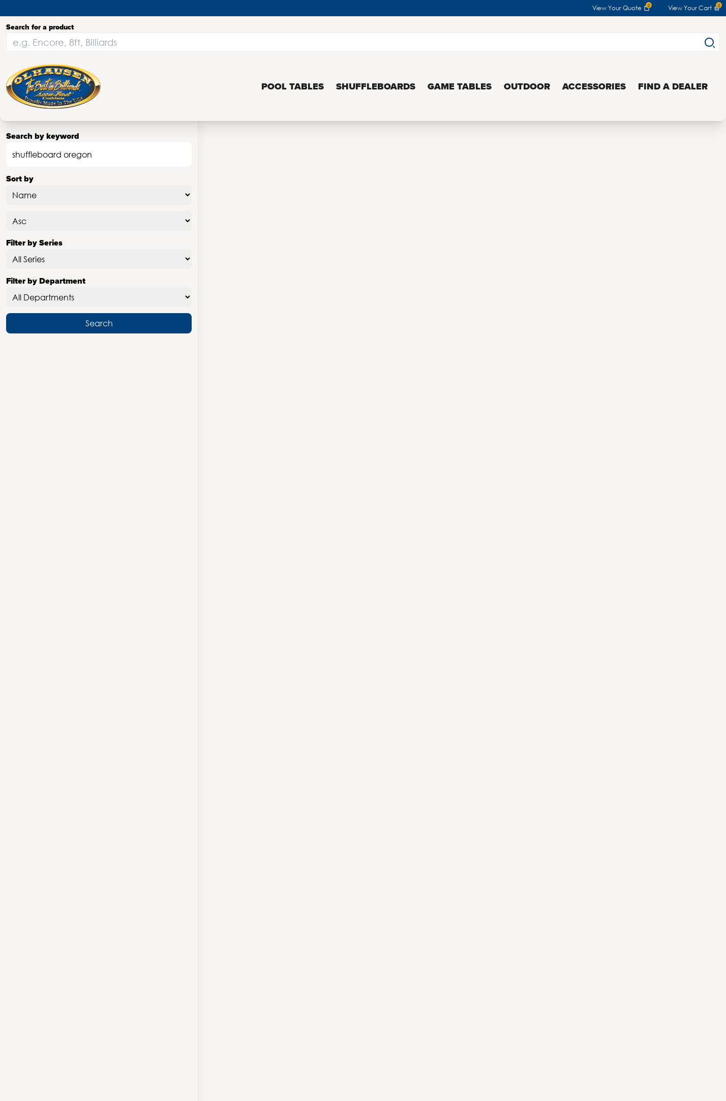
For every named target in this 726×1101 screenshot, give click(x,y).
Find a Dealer (673, 86)
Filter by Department (99, 291)
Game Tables (460, 86)
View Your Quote (621, 8)
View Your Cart (694, 8)
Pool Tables (292, 86)
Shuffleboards (375, 86)
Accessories (594, 86)
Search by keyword (99, 148)
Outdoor (527, 86)
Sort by (99, 189)
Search (99, 323)
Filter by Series (99, 253)
